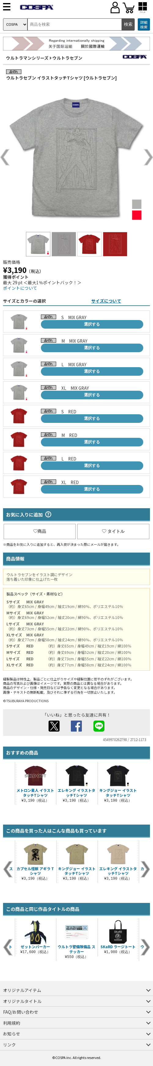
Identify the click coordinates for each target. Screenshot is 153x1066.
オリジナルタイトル (22, 1001)
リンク (9, 1045)
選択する (92, 324)
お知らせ (11, 1034)
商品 (39, 531)
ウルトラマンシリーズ (27, 58)
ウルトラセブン (67, 58)
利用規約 (11, 1023)
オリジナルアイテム (22, 990)
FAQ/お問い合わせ (20, 1012)
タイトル (113, 531)
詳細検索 (144, 25)
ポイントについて (20, 288)
